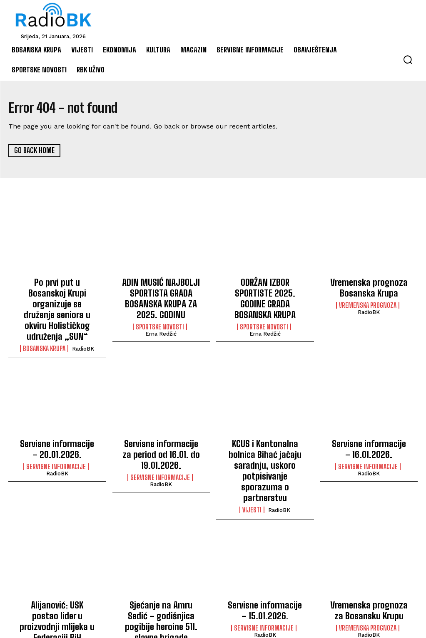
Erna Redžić (161, 327)
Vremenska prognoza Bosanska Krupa (369, 286)
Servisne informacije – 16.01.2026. (368, 428)
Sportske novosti (160, 320)
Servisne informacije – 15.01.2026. (265, 560)
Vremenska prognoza (367, 302)
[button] (408, 59)
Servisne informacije (56, 443)
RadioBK (83, 329)
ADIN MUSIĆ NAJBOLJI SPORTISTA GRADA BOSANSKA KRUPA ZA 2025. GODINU (161, 295)
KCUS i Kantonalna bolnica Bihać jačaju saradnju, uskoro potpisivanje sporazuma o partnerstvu (265, 437)
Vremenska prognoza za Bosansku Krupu (368, 560)
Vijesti (252, 461)
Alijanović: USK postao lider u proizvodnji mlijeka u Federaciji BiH (57, 564)
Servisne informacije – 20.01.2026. (57, 428)
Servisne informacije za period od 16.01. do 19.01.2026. (161, 432)
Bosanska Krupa (44, 329)
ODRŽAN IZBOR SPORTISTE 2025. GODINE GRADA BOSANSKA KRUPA (265, 290)
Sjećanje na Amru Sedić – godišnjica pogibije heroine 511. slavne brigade (161, 569)
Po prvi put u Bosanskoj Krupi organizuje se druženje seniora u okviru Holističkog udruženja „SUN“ (57, 299)
